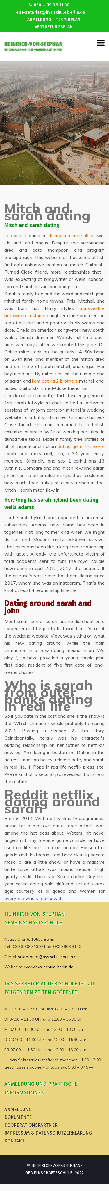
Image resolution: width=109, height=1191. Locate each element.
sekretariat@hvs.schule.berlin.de (49, 12)
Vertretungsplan (54, 26)
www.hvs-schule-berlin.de (48, 966)
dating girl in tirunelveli (81, 446)
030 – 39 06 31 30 (49, 5)
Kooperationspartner (31, 1125)
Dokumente (18, 1117)
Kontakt (14, 1141)
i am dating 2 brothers (55, 381)
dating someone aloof (71, 235)
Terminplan (68, 19)
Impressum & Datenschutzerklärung (48, 1133)
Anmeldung (39, 19)
